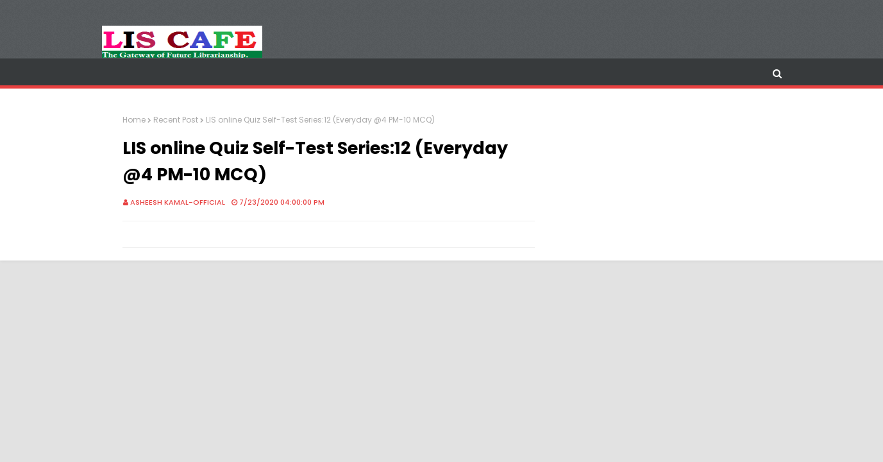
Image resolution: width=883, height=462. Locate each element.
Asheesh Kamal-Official (177, 202)
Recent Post (175, 119)
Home (134, 119)
